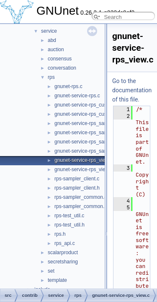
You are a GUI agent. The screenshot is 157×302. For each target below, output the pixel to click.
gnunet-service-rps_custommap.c (91, 105)
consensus (60, 59)
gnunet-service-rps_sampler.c (87, 123)
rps (51, 77)
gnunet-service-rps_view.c (83, 160)
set (51, 271)
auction (56, 49)
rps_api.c (64, 243)
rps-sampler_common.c (80, 197)
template (57, 280)
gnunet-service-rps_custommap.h (91, 114)
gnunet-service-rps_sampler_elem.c (94, 142)
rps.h (60, 234)
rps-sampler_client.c (76, 179)
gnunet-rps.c (68, 86)
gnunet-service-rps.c (77, 96)
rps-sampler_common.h (80, 206)
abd (52, 40)
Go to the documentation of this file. (132, 90)
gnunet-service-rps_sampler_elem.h (94, 151)
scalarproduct (63, 252)
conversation (62, 68)
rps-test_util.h (69, 225)
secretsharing (63, 262)
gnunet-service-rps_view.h (83, 169)
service (49, 31)
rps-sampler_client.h (77, 188)
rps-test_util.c (69, 216)
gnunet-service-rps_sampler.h (87, 132)
